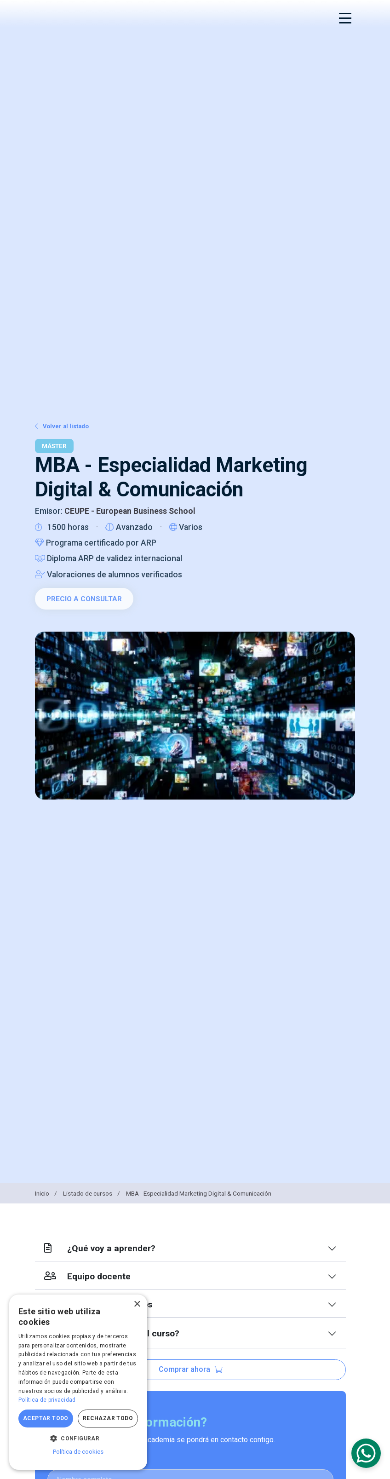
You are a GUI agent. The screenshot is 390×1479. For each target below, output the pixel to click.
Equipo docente (87, 1276)
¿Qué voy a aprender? (99, 1248)
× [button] (136, 1304)
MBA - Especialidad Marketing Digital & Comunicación (198, 1193)
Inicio (46, 1193)
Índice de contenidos (98, 1304)
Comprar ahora (190, 1369)
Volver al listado (62, 426)
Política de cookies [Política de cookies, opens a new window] (78, 1451)
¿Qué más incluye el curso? (111, 1333)
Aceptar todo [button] (46, 1418)
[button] (78, 1438)
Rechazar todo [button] (108, 1418)
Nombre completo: (78, 1460)
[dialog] (78, 1382)
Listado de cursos (92, 1193)
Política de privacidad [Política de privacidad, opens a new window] (47, 1400)
